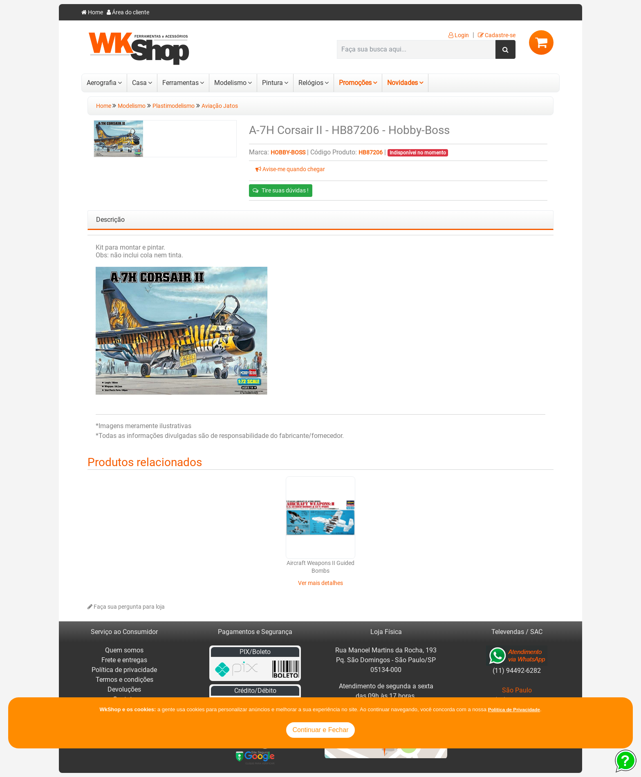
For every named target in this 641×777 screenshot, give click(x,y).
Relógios (310, 83)
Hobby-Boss (288, 152)
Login (458, 35)
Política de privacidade (124, 670)
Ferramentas (180, 83)
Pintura (272, 83)
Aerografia (102, 83)
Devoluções (124, 689)
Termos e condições (124, 679)
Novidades (402, 83)
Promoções (355, 83)
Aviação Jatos (220, 106)
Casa (139, 83)
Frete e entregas (124, 660)
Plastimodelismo (173, 106)
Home (92, 12)
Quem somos (124, 650)
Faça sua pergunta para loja (126, 606)
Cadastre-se (496, 35)
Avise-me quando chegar (290, 169)
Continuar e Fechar (321, 729)
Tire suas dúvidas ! (281, 190)
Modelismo (230, 83)
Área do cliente (128, 12)
